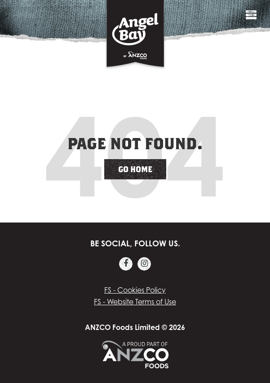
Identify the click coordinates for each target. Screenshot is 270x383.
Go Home (135, 169)
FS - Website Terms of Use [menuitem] (135, 301)
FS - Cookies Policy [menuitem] (135, 289)
